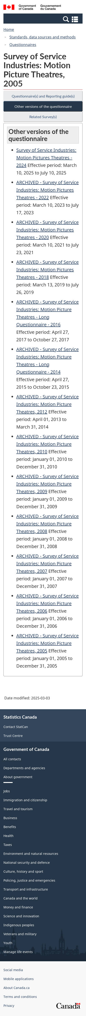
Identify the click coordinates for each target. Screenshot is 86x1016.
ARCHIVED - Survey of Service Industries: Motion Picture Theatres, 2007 (47, 563)
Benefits (9, 827)
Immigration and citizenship (25, 800)
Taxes (7, 844)
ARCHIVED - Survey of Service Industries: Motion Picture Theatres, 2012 (47, 404)
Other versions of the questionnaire (43, 106)
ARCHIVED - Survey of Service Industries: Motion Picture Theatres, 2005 (47, 643)
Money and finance (18, 907)
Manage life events (18, 952)
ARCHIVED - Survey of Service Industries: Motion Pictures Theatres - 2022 (47, 190)
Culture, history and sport (23, 871)
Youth (7, 943)
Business (10, 818)
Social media (13, 970)
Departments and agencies (24, 768)
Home (8, 29)
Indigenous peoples (18, 925)
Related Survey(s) (43, 116)
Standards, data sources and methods (42, 37)
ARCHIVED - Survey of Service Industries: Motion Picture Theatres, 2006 (47, 603)
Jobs (6, 791)
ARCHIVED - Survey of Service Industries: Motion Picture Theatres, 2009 (47, 483)
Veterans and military (19, 934)
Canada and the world (20, 898)
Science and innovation (21, 916)
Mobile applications (18, 979)
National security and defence (26, 862)
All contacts (12, 759)
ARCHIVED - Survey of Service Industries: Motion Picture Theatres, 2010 (47, 444)
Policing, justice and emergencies (29, 880)
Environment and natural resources (30, 853)
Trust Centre (13, 735)
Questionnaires (22, 44)
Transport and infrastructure (25, 889)
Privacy (8, 1005)
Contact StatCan (15, 727)
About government (17, 777)
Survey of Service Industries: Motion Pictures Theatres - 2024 (46, 157)
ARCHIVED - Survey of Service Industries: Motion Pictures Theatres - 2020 (47, 229)
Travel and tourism (18, 809)
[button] (44, 19)
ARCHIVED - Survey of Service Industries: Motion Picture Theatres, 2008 (47, 523)
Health (8, 836)
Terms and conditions (20, 996)
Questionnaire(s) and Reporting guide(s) (43, 96)
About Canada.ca (16, 988)
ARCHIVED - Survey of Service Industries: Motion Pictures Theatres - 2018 (47, 269)
